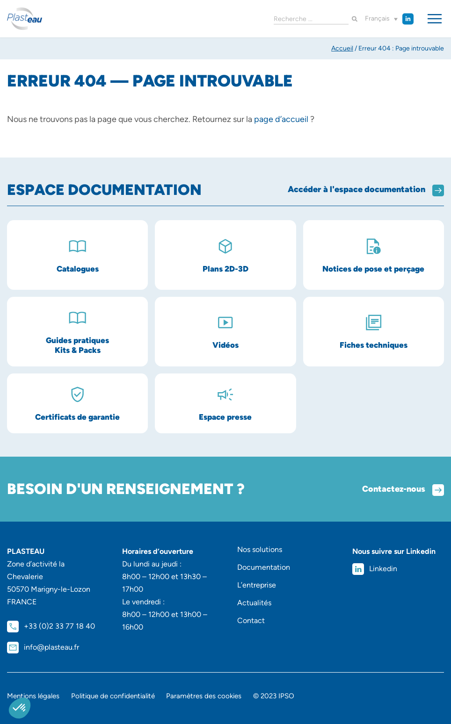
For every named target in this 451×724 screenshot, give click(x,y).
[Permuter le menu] (434, 18)
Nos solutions (259, 549)
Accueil (342, 48)
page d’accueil (281, 119)
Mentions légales (33, 696)
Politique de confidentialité (113, 696)
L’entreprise (256, 585)
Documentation (263, 567)
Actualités (254, 602)
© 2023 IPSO (274, 696)
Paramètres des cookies (204, 696)
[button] (381, 19)
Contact (251, 620)
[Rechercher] (354, 19)
